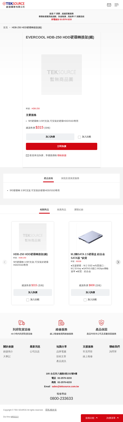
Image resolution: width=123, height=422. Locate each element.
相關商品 (44, 209)
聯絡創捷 (61, 155)
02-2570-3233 (66, 19)
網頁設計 (15, 417)
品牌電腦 (61, 351)
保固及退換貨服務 (70, 178)
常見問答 (88, 351)
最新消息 (35, 346)
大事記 (7, 356)
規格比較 (89, 418)
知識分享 (61, 346)
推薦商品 (61, 209)
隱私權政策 (51, 410)
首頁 (5, 27)
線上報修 (88, 356)
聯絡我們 (109, 4)
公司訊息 (35, 351)
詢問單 (113, 351)
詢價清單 (111, 418)
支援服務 (88, 346)
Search (101, 4)
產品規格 (48, 178)
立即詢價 (61, 146)
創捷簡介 (8, 351)
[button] (118, 262)
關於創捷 (8, 346)
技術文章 (61, 356)
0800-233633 (61, 398)
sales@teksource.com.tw (65, 386)
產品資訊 (61, 361)
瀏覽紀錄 (78, 209)
